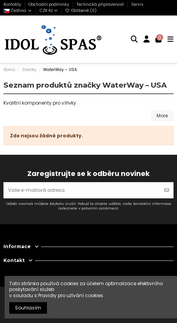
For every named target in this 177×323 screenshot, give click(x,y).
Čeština (17, 11)
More (162, 115)
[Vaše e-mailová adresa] (81, 190)
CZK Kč (49, 11)
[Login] (147, 39)
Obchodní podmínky (49, 4)
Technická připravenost (101, 4)
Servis (137, 4)
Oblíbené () (81, 11)
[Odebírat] (167, 190)
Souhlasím (28, 307)
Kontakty (12, 4)
